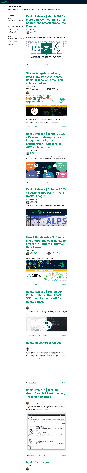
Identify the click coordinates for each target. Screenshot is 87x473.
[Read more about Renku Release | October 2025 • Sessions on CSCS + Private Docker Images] (64, 229)
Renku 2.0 (39, 229)
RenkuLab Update (32, 64)
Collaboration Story (33, 126)
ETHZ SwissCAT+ (53, 118)
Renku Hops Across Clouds (43, 342)
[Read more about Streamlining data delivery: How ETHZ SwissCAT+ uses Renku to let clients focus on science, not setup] (64, 126)
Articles (76, 2)
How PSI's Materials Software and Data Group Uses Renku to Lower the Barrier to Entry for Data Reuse (16, 43)
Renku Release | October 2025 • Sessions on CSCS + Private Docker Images (16, 39)
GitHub (84, 2)
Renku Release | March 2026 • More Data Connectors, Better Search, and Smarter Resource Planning (15, 22)
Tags (80, 2)
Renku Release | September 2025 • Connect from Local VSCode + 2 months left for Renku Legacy (44, 296)
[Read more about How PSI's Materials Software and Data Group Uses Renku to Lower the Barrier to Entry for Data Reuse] (64, 284)
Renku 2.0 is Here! (38, 462)
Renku (39, 64)
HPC (52, 182)
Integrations (48, 64)
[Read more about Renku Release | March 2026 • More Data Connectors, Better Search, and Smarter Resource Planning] (64, 64)
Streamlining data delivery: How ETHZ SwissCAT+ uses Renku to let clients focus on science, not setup (16, 26)
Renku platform (38, 119)
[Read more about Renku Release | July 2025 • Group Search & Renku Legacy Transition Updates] (64, 455)
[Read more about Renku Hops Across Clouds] (64, 382)
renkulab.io (28, 353)
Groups (44, 455)
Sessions (43, 64)
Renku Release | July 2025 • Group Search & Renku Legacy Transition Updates (45, 393)
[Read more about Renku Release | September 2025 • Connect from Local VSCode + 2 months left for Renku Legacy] (64, 335)
